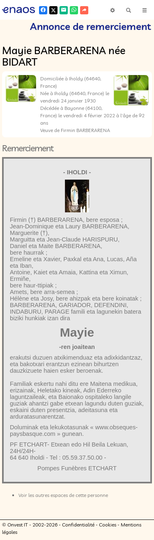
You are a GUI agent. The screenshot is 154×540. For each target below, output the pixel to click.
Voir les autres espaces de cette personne (63, 495)
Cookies (107, 525)
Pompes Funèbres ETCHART (77, 468)
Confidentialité (78, 525)
